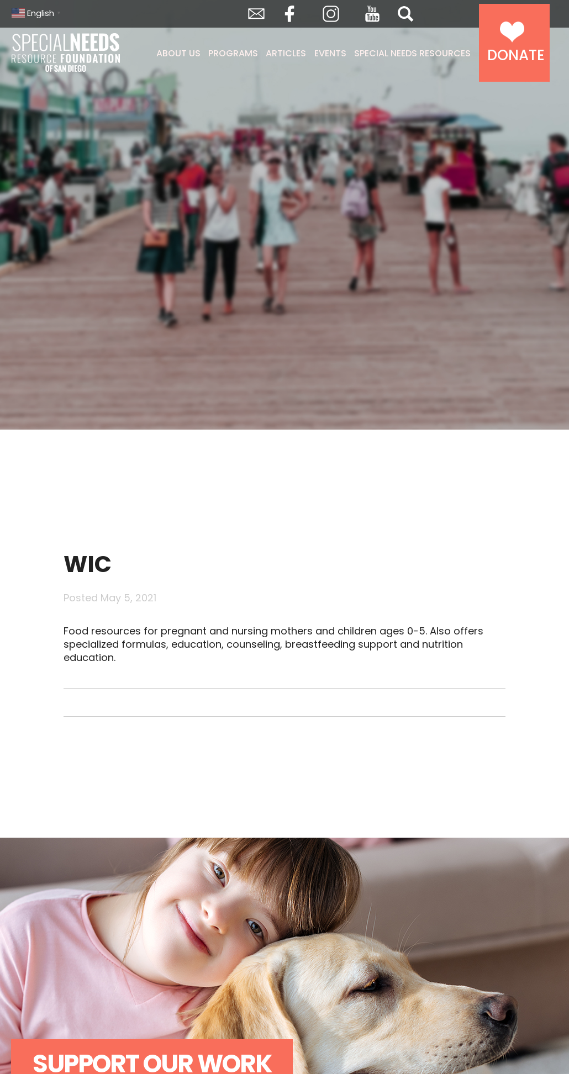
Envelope (256, 14)
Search (405, 14)
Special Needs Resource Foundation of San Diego (67, 52)
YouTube (372, 14)
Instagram (331, 14)
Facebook (289, 14)
